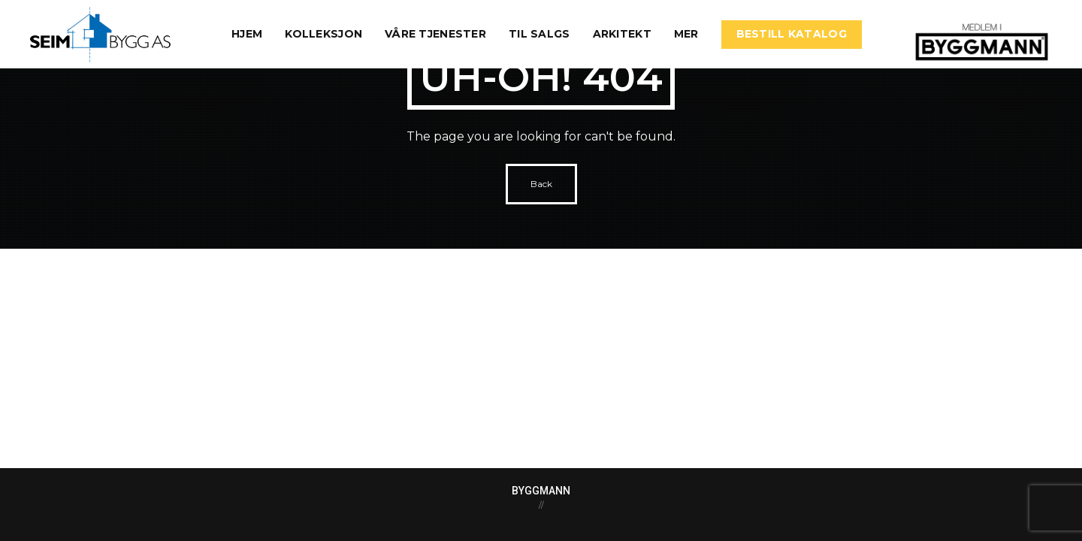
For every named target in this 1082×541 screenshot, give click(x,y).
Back (541, 183)
